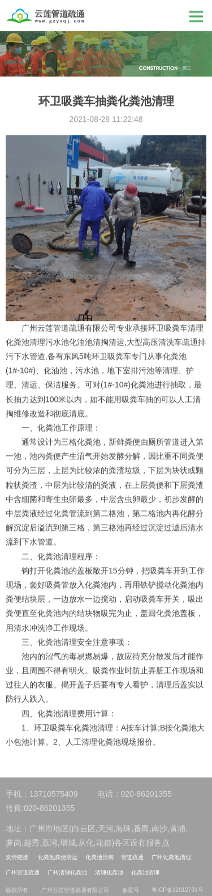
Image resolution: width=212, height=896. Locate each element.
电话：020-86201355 (134, 796)
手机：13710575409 (42, 796)
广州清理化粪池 (67, 872)
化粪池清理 (145, 872)
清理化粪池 (109, 872)
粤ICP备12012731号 (177, 892)
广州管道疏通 (23, 872)
